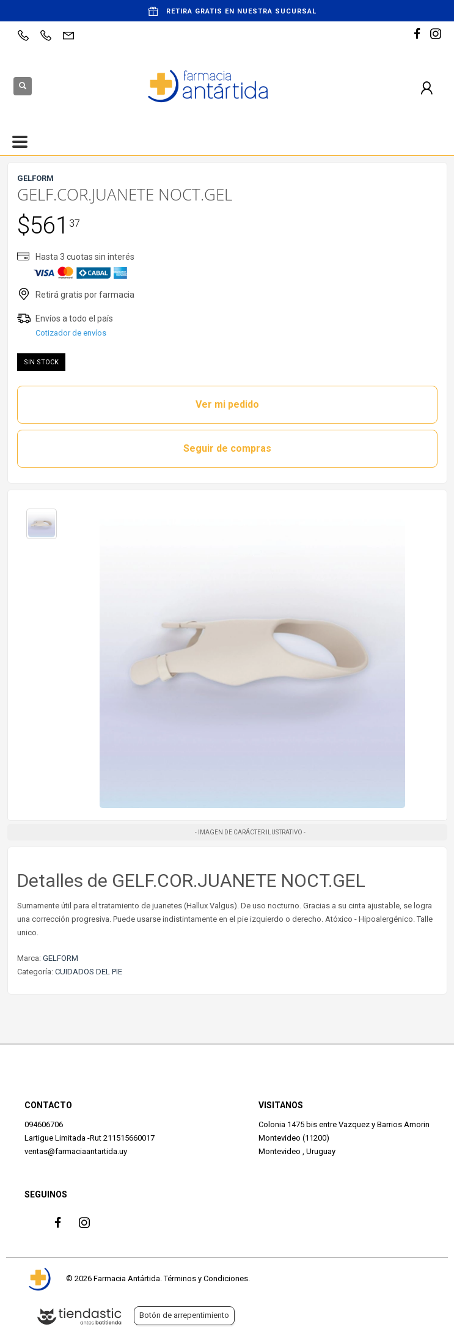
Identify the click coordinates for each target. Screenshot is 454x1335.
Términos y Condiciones (206, 1278)
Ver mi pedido (227, 404)
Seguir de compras (227, 448)
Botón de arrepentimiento (184, 1315)
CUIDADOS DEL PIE (88, 971)
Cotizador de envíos (70, 332)
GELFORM (60, 958)
